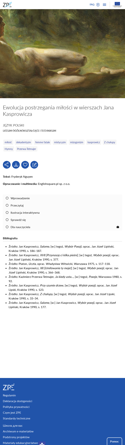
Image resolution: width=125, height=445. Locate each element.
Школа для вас (13, 425)
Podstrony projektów (16, 437)
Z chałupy (109, 142)
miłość (8, 142)
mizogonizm (76, 142)
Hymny (9, 148)
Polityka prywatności (16, 406)
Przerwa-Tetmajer (26, 148)
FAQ (92, 4)
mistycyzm (60, 142)
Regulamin (9, 395)
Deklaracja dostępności (17, 401)
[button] (98, 4)
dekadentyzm (23, 142)
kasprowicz (94, 142)
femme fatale (42, 142)
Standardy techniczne (16, 418)
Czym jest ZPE (12, 412)
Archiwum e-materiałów (18, 431)
